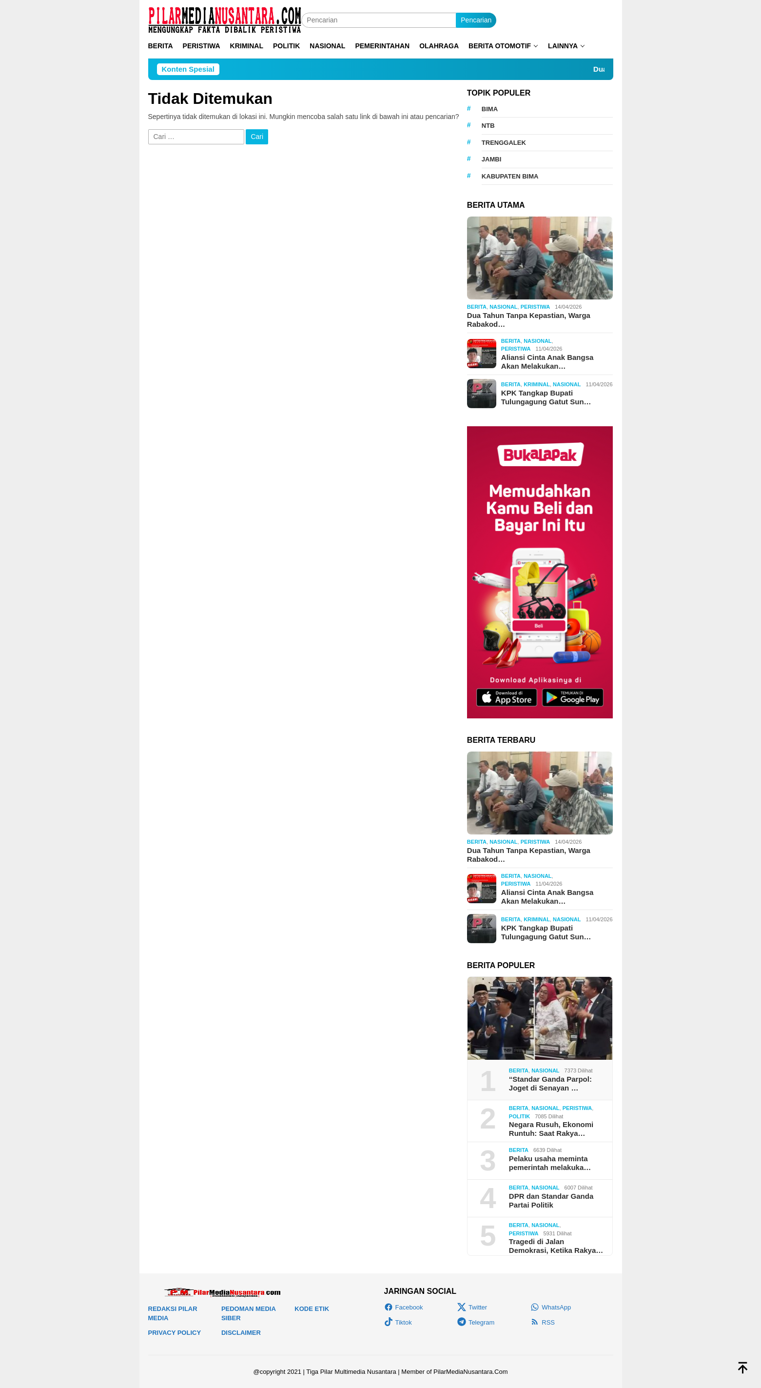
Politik (519, 1116)
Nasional (503, 307)
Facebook (403, 1307)
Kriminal (537, 384)
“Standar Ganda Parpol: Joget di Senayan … (550, 1083)
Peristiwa (535, 307)
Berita (477, 307)
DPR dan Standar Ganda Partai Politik (551, 1200)
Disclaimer (241, 1332)
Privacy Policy (174, 1332)
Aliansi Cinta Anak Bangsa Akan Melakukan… (547, 361)
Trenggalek (504, 142)
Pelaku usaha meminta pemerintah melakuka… (550, 1162)
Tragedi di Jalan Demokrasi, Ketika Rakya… (556, 1245)
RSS (542, 1322)
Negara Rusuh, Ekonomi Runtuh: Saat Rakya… (551, 1128)
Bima (490, 109)
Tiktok (398, 1322)
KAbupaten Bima (510, 176)
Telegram (475, 1322)
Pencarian (476, 20)
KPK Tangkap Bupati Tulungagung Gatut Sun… (546, 397)
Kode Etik (311, 1308)
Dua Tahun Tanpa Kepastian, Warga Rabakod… (528, 319)
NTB (488, 125)
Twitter (472, 1307)
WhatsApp (550, 1307)
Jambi (491, 159)
